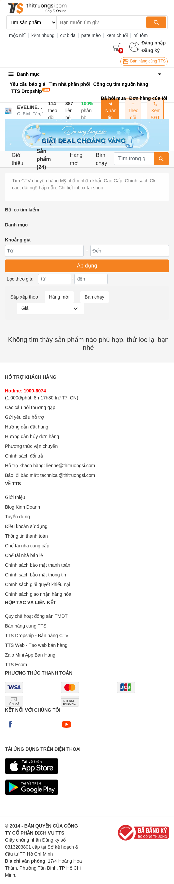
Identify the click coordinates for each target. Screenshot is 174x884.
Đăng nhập (153, 42)
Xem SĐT (155, 111)
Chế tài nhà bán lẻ (24, 555)
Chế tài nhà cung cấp (27, 545)
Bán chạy (101, 159)
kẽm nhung (42, 35)
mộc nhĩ (17, 35)
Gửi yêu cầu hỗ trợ (24, 417)
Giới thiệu (17, 159)
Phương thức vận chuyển (31, 446)
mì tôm (140, 35)
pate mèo (91, 35)
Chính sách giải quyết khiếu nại (37, 584)
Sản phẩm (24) (44, 159)
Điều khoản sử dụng (26, 526)
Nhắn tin (110, 111)
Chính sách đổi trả (24, 456)
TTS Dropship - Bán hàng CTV (37, 635)
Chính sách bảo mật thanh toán (37, 565)
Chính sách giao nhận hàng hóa (38, 594)
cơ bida (68, 35)
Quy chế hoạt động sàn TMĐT (36, 616)
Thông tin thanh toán (26, 536)
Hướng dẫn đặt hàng (26, 426)
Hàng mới (76, 159)
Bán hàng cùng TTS (144, 61)
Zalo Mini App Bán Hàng (30, 655)
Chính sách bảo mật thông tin (35, 574)
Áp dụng (87, 266)
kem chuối (117, 35)
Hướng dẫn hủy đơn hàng (32, 436)
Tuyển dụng (17, 516)
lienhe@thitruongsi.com (70, 465)
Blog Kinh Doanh (22, 507)
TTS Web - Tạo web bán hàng (36, 645)
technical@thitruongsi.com (67, 475)
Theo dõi (133, 111)
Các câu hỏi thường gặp (30, 407)
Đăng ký (150, 50)
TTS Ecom (16, 664)
